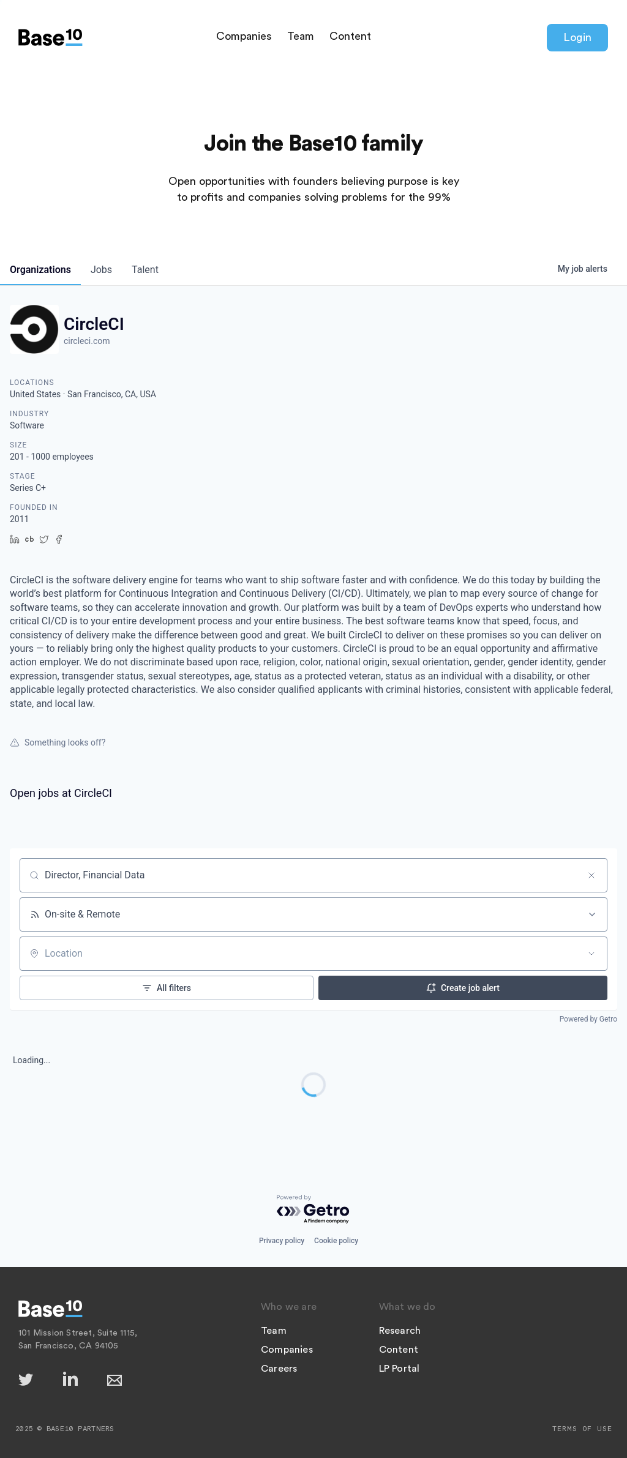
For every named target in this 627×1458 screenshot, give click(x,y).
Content (350, 36)
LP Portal (399, 1369)
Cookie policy (336, 1240)
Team (300, 36)
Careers (279, 1369)
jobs (101, 269)
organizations (40, 269)
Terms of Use (582, 1428)
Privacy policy (281, 1240)
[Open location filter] (591, 953)
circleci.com (87, 341)
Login (577, 37)
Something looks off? (57, 742)
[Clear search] (591, 875)
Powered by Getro (588, 1019)
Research (400, 1331)
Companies (244, 36)
